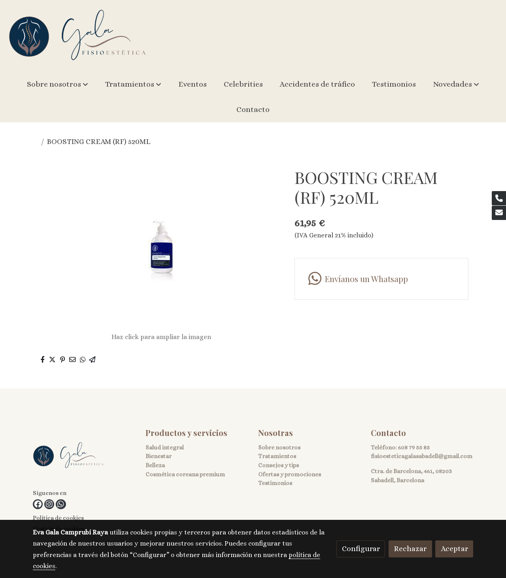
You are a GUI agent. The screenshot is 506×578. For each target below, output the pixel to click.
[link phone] (499, 198)
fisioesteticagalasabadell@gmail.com (421, 456)
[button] (57, 84)
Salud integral (164, 447)
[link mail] (499, 213)
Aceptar (454, 548)
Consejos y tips (278, 465)
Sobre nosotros (279, 447)
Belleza (155, 465)
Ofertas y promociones (289, 474)
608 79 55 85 (414, 447)
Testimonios (275, 483)
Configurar (361, 548)
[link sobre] (84, 457)
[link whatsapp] (61, 504)
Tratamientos (277, 456)
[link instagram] (49, 504)
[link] (77, 36)
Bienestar (158, 456)
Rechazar (410, 548)
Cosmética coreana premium (185, 474)
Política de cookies (58, 517)
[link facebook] (37, 504)
